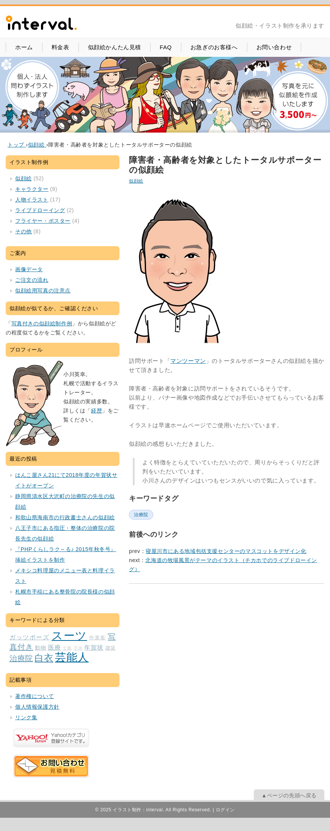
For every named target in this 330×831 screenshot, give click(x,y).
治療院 (141, 514)
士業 (67, 648)
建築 (110, 648)
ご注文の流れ (32, 280)
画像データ (29, 269)
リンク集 (26, 717)
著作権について (34, 696)
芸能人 (72, 657)
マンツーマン (188, 361)
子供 (78, 648)
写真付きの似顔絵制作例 (41, 323)
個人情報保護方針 (37, 707)
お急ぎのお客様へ (214, 47)
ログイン (225, 809)
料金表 (60, 47)
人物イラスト (32, 200)
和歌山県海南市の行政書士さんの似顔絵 (65, 517)
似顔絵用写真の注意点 (43, 290)
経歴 (96, 411)
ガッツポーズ (29, 637)
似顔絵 (136, 181)
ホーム (24, 47)
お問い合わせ (274, 47)
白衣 (44, 658)
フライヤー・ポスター (43, 221)
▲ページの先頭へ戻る (289, 795)
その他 (23, 231)
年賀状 (94, 647)
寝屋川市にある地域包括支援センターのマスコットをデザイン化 (226, 551)
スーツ (69, 635)
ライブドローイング (40, 210)
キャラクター (32, 189)
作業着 (97, 637)
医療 (54, 647)
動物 (40, 648)
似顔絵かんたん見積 (114, 47)
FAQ (166, 47)
